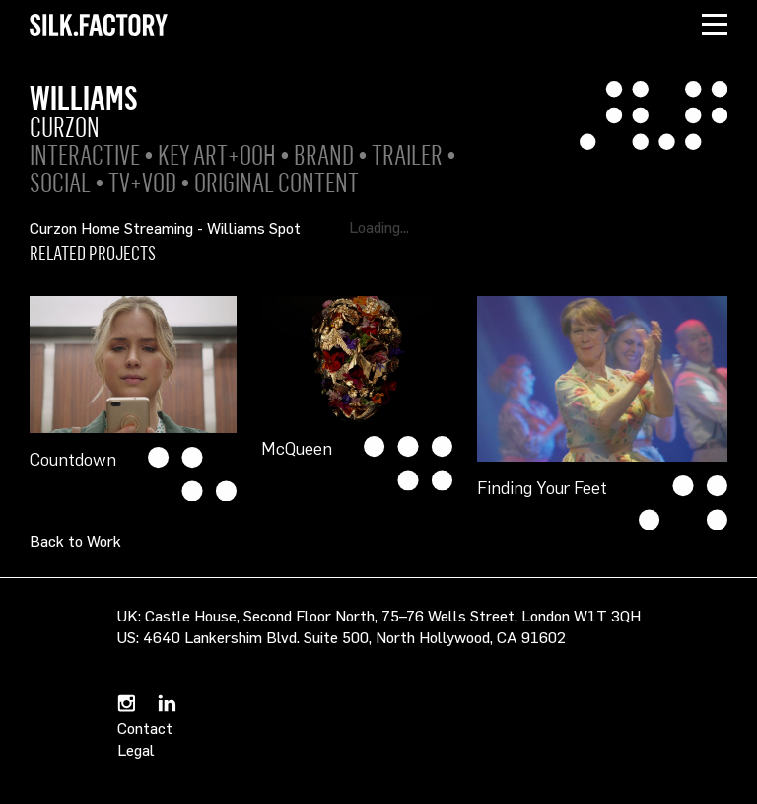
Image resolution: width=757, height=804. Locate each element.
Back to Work (75, 540)
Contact (144, 728)
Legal (136, 750)
